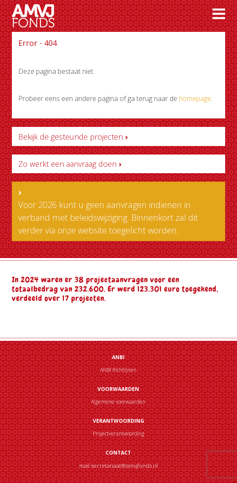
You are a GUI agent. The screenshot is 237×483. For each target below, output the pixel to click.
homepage (195, 98)
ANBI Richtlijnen (118, 369)
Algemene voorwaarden (118, 401)
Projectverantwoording (118, 433)
